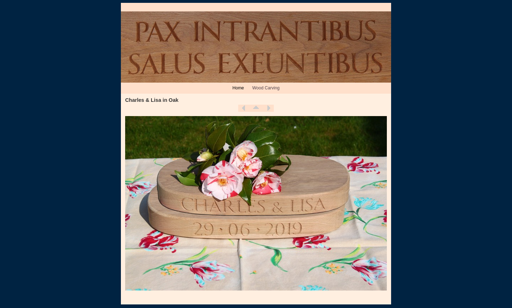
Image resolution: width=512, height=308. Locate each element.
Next (268, 108)
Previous (243, 108)
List (256, 108)
